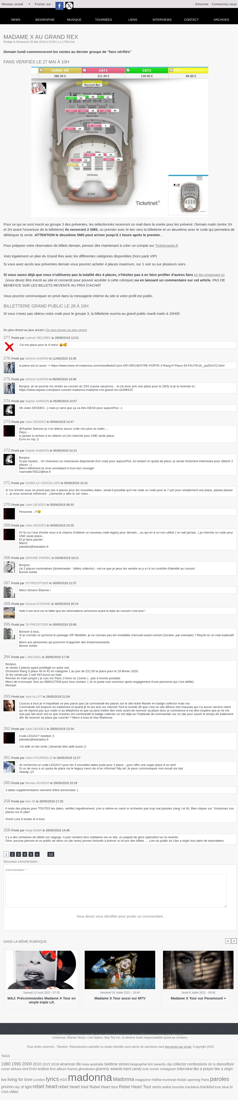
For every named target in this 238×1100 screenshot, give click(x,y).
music (100, 1080)
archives (221, 19)
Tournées (103, 19)
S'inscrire (202, 4)
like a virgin (164, 1070)
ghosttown (44, 1070)
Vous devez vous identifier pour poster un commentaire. (120, 917)
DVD (233, 1065)
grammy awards (63, 1070)
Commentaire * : (16, 871)
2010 (32, 1065)
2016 (48, 1065)
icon (95, 1070)
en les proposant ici (209, 275)
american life (62, 1065)
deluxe (218, 1065)
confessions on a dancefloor (184, 1065)
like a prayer (146, 1070)
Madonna (49, 1079)
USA (120, 1086)
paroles (133, 1080)
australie (85, 1065)
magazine (66, 1080)
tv (115, 1086)
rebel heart (181, 1079)
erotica (6, 1070)
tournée (68, 1086)
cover (209, 1065)
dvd (226, 1065)
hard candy (84, 1070)
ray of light (161, 1080)
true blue (107, 1086)
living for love (188, 1070)
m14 (227, 1070)
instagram (115, 1070)
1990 (14, 1065)
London (205, 1070)
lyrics (217, 1070)
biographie (121, 1065)
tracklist (94, 1086)
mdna (78, 1080)
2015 (40, 1065)
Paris (121, 1080)
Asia (75, 1065)
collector (157, 1065)
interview (130, 1070)
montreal (89, 1080)
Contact (191, 19)
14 (50, 855)
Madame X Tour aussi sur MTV (120, 999)
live (174, 1070)
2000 (23, 1065)
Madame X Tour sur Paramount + (198, 999)
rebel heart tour (205, 1080)
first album (19, 1070)
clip (148, 1065)
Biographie (45, 19)
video (128, 1086)
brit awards (137, 1065)
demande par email (178, 1048)
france (31, 1070)
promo (148, 1080)
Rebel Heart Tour (31, 1086)
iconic (103, 1070)
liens (132, 19)
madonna (20, 1078)
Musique (74, 19)
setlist (58, 1086)
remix (50, 1086)
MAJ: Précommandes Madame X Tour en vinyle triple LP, (41, 1001)
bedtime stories (102, 1065)
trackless (81, 1086)
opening (111, 1080)
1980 (5, 1065)
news (16, 19)
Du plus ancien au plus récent (66, 330)
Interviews (162, 19)
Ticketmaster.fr (166, 245)
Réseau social (12, 4)
